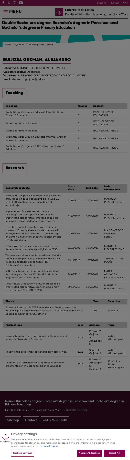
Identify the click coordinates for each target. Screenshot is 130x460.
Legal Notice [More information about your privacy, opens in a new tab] (51, 449)
